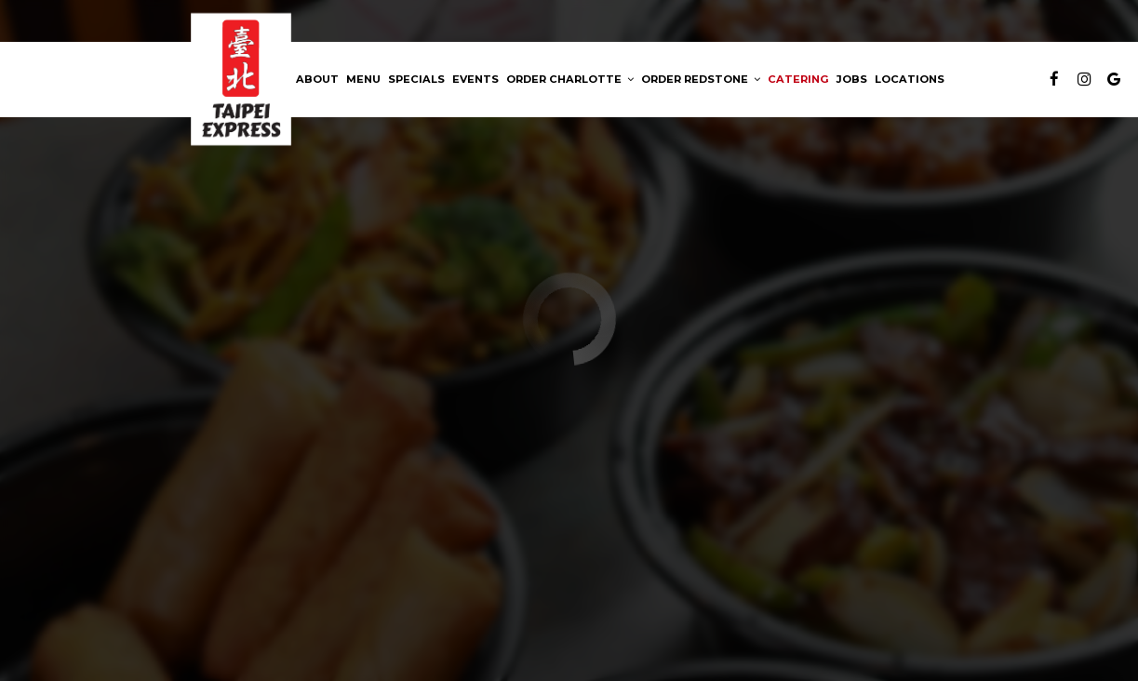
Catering (798, 79)
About (317, 79)
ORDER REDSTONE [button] (700, 79)
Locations (909, 79)
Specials (416, 79)
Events (475, 79)
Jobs (852, 79)
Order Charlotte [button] (570, 79)
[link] (241, 79)
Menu (363, 79)
